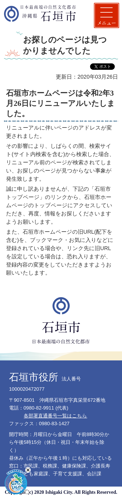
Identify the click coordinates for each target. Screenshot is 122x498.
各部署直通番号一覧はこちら (55, 415)
